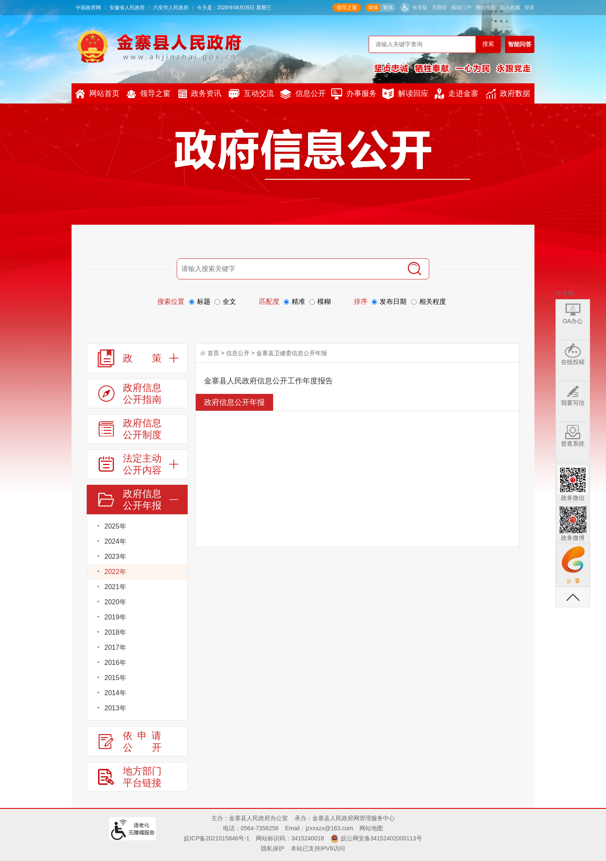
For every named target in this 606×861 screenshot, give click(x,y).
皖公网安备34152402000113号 (381, 838)
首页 (213, 353)
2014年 (115, 692)
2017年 (115, 647)
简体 (373, 8)
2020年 (115, 602)
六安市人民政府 (171, 8)
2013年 (115, 708)
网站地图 (486, 8)
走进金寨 (456, 93)
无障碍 (439, 8)
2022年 (115, 571)
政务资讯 (199, 93)
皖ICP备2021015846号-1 (217, 838)
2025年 (115, 526)
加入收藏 (510, 8)
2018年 (115, 632)
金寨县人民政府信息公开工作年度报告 (268, 381)
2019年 (115, 617)
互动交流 (251, 94)
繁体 (388, 8)
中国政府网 (88, 8)
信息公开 (303, 94)
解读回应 (405, 93)
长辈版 (420, 8)
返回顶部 (573, 597)
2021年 (115, 586)
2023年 (115, 556)
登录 (529, 8)
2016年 (115, 662)
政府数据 (508, 94)
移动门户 (461, 8)
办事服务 (354, 93)
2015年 (115, 677)
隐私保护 (272, 848)
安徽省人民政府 (127, 8)
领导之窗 (347, 8)
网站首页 (97, 93)
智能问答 (520, 44)
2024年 (115, 541)
